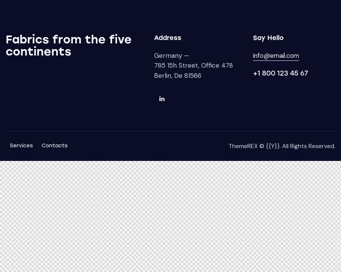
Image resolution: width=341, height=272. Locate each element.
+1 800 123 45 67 (280, 73)
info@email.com (277, 55)
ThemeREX (243, 146)
